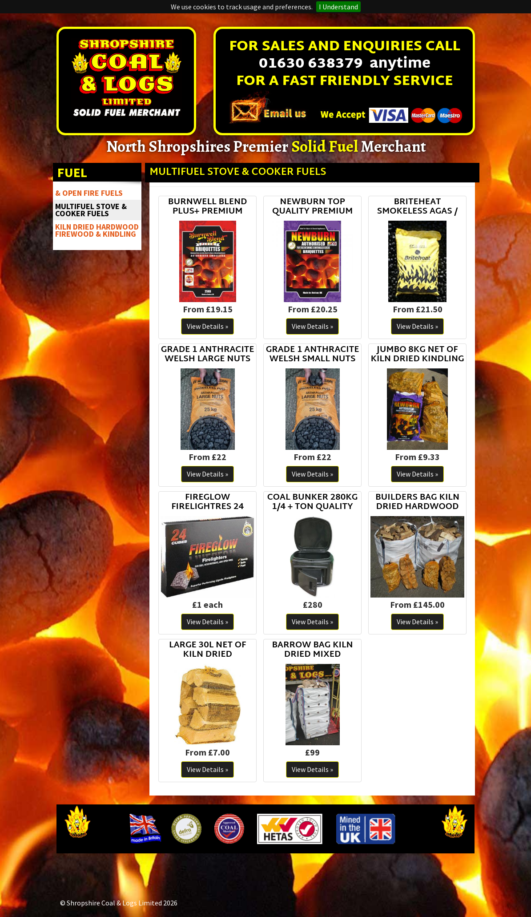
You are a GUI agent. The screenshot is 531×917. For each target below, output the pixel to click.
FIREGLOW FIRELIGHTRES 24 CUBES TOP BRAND (208, 502)
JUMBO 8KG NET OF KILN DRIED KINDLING (417, 355)
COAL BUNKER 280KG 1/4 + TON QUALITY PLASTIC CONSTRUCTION (312, 502)
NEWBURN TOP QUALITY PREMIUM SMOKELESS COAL (312, 207)
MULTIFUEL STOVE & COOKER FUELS (91, 209)
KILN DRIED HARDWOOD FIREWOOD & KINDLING (97, 230)
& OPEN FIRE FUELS (89, 193)
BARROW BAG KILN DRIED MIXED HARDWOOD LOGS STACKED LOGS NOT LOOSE (312, 650)
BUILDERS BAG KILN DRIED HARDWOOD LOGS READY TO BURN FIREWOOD (417, 502)
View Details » (207, 326)
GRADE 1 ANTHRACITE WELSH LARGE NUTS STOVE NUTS (207, 355)
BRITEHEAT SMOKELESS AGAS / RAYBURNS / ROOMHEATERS (417, 207)
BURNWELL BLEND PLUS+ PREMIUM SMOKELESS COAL (207, 207)
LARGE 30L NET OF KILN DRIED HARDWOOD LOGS (207, 650)
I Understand (338, 6)
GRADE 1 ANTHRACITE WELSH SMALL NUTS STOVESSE (312, 355)
